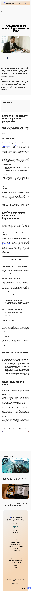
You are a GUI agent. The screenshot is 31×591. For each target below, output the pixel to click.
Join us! (15, 573)
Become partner (15, 571)
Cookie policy (19, 579)
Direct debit (15, 536)
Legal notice (8, 579)
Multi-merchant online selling (15, 560)
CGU (14, 580)
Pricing (15, 567)
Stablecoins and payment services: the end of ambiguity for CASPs (14, 478)
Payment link (15, 539)
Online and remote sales (15, 555)
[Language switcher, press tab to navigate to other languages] (25, 3)
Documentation (15, 574)
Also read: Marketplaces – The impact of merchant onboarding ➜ (16, 258)
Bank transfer (15, 534)
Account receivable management (15, 546)
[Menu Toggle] (20, 3)
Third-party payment (15, 550)
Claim (17, 580)
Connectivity (15, 548)
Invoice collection (15, 556)
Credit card (15, 532)
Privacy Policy (13, 579)
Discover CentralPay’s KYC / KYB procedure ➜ (15, 429)
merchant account (6, 243)
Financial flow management (15, 562)
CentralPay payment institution (15, 569)
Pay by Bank (15, 537)
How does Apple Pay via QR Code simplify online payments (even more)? (14, 504)
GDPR (23, 579)
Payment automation (15, 544)
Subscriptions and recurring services (15, 558)
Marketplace (4, 57)
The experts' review (6, 475)
